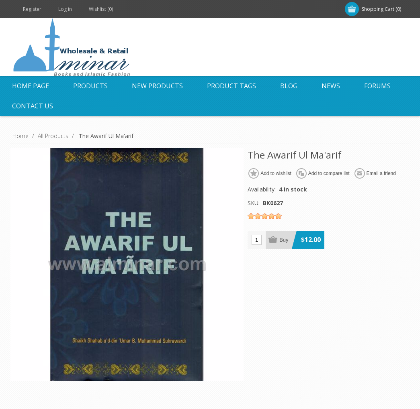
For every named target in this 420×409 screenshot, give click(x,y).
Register (32, 9)
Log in (65, 9)
